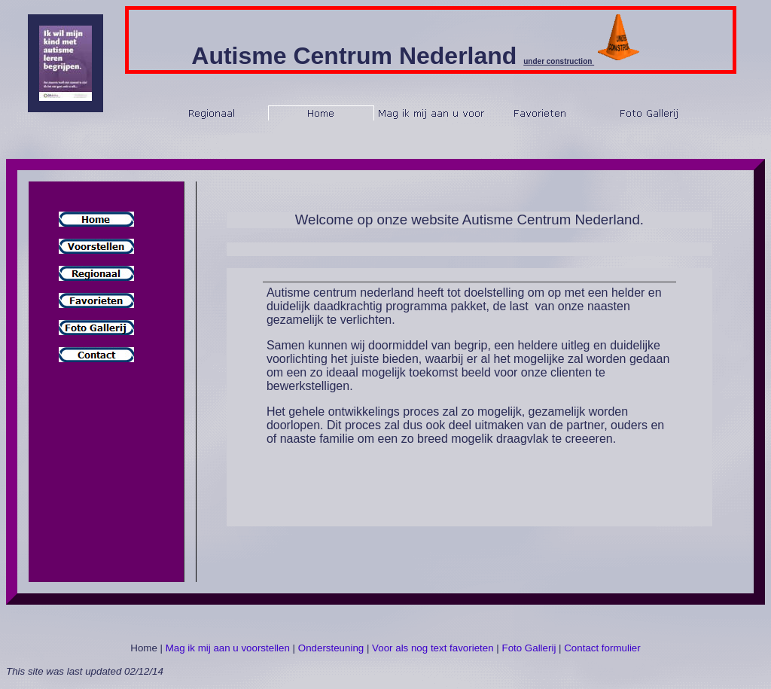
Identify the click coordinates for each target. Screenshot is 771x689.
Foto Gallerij (529, 648)
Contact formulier (602, 648)
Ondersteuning (331, 648)
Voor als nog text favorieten (433, 648)
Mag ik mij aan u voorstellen (228, 648)
